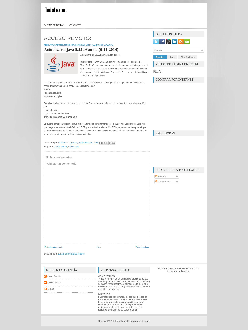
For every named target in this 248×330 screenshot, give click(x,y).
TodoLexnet (56, 10)
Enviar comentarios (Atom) (71, 253)
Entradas (161, 176)
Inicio (99, 247)
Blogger (185, 271)
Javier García (54, 276)
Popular (160, 57)
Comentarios (163, 181)
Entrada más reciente (54, 247)
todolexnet (73, 146)
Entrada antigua (142, 247)
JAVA (57, 146)
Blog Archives (188, 57)
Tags (172, 57)
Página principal (54, 25)
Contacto (75, 25)
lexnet (64, 146)
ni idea (50, 289)
